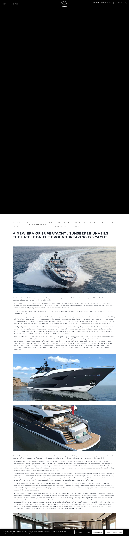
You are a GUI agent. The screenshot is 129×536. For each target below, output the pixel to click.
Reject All (97, 532)
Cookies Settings (82, 532)
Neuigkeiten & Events (20, 224)
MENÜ (4, 4)
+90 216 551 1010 (106, 3)
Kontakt (95, 3)
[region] (64, 532)
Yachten (14, 4)
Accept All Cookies (114, 532)
